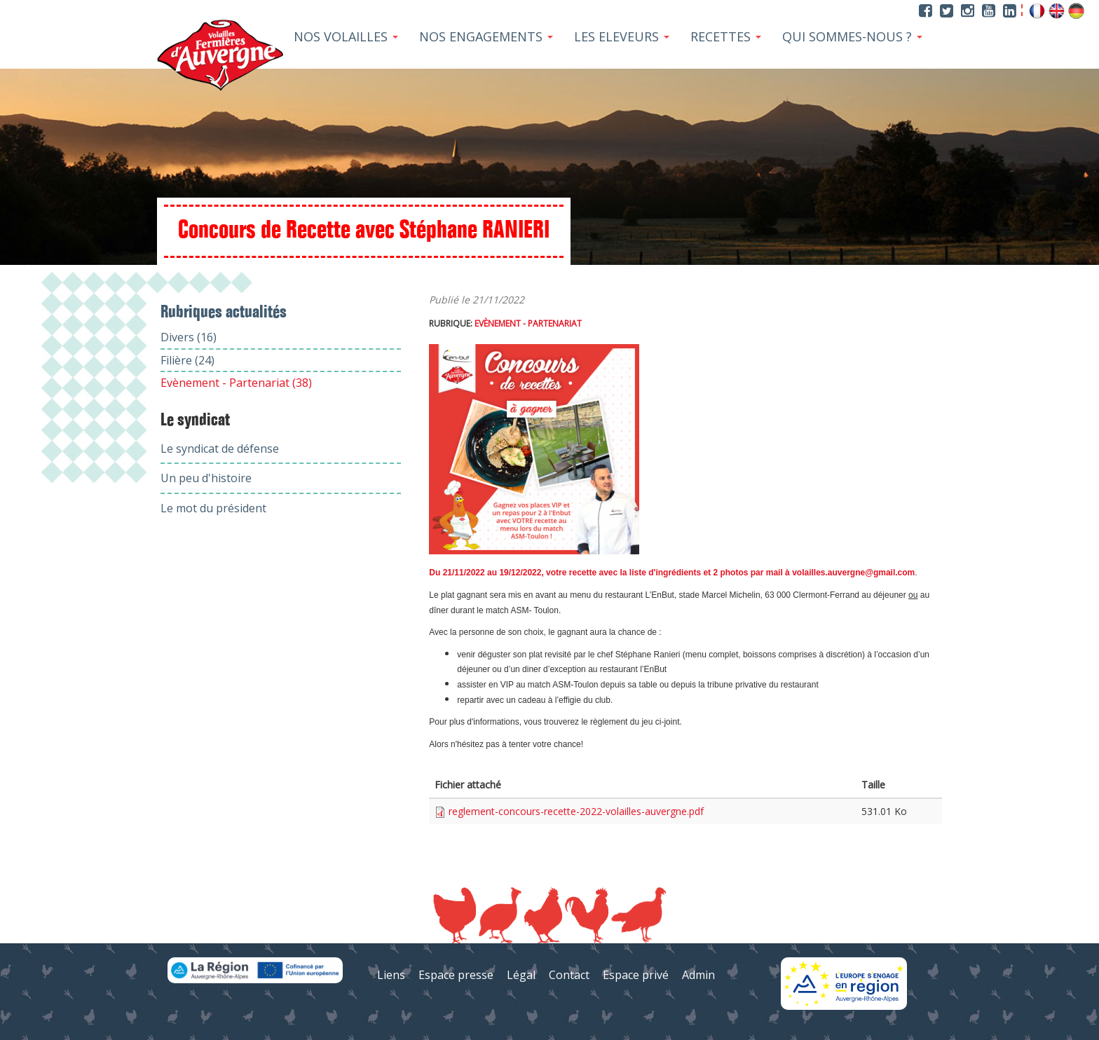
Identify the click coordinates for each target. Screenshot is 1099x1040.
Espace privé (636, 975)
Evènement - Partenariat (528, 323)
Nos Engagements (486, 36)
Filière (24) (187, 360)
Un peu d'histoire (206, 478)
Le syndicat (195, 420)
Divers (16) (189, 337)
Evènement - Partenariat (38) (236, 382)
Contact (569, 975)
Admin (698, 975)
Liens (391, 975)
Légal (521, 975)
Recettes (725, 36)
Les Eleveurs (621, 36)
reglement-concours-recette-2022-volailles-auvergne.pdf (576, 811)
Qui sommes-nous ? (852, 36)
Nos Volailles (346, 36)
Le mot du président (213, 508)
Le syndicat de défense (220, 448)
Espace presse (455, 975)
